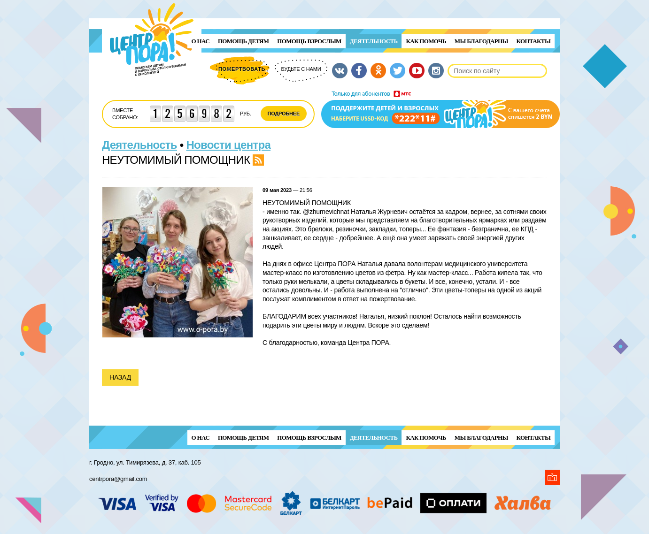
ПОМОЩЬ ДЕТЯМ (243, 41)
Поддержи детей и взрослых (440, 109)
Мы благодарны (481, 41)
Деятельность (374, 41)
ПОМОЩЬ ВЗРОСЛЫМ (309, 41)
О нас (200, 41)
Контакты (533, 41)
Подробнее (284, 113)
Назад (120, 377)
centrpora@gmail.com (118, 478)
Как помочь (426, 41)
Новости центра (228, 144)
